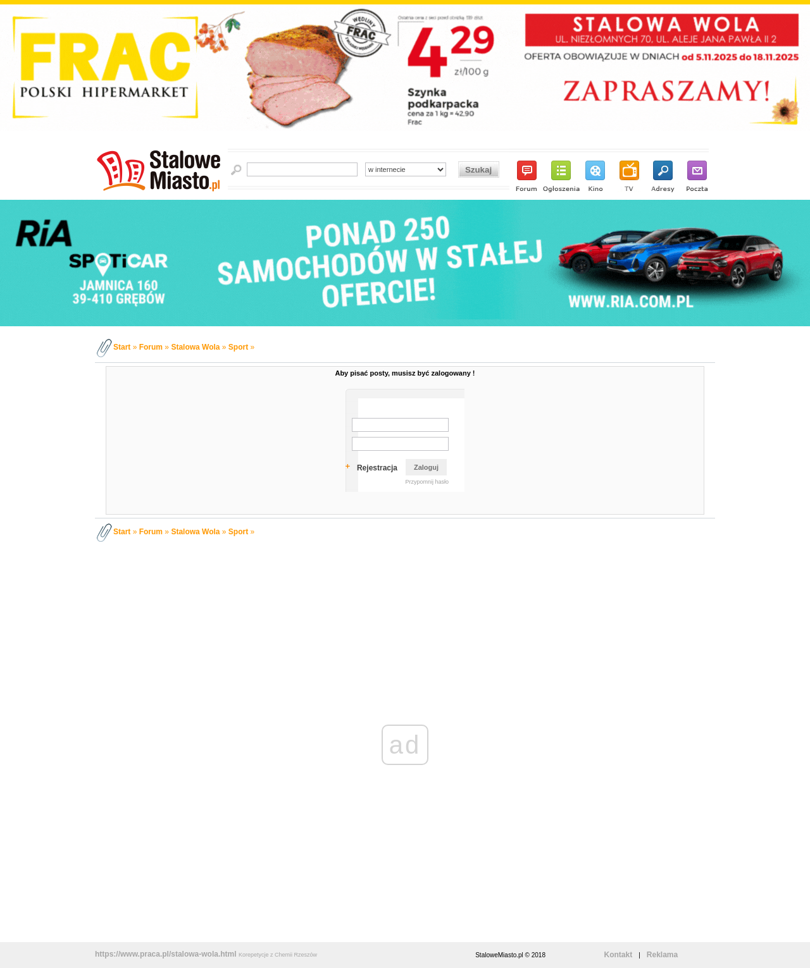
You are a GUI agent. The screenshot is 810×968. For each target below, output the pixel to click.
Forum (151, 347)
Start (121, 347)
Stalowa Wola (195, 347)
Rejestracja (377, 467)
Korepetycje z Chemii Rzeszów (278, 955)
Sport (238, 347)
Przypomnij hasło (427, 482)
